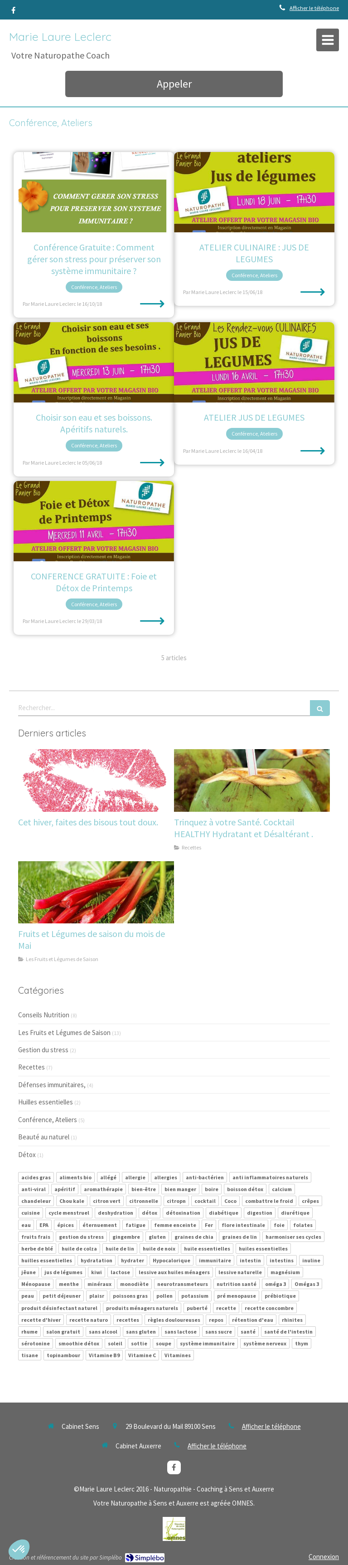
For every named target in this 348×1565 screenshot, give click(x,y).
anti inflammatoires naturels (270, 1177)
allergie (135, 1177)
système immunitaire (207, 1343)
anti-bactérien (205, 1177)
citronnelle (143, 1200)
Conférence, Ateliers (47, 1119)
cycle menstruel (68, 1212)
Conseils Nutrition (43, 1015)
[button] (19, 1549)
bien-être (143, 1189)
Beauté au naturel (43, 1137)
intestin (250, 1260)
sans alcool (103, 1331)
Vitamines (177, 1355)
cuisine (30, 1212)
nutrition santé (236, 1283)
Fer (209, 1225)
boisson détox (245, 1189)
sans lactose (180, 1331)
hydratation (96, 1260)
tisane (29, 1355)
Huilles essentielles (45, 1102)
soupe (163, 1343)
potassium (194, 1295)
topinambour (63, 1355)
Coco (230, 1200)
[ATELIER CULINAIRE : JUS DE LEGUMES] (254, 192)
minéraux (99, 1283)
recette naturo (88, 1319)
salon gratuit (63, 1331)
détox (149, 1212)
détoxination (183, 1212)
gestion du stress (81, 1236)
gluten (157, 1236)
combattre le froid (269, 1200)
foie (279, 1225)
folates (303, 1225)
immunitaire (215, 1260)
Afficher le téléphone (314, 7)
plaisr (96, 1295)
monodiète (134, 1283)
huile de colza (79, 1248)
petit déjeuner (62, 1295)
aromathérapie (103, 1189)
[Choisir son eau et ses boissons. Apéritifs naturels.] (94, 362)
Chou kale (71, 1200)
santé (248, 1331)
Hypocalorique (171, 1260)
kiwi (96, 1272)
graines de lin (239, 1236)
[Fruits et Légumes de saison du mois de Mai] (96, 892)
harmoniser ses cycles (293, 1236)
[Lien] (174, 1529)
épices (65, 1225)
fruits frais (35, 1236)
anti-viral (33, 1189)
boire (211, 1189)
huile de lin (120, 1248)
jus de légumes (63, 1272)
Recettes (31, 1067)
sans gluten (141, 1331)
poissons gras (130, 1295)
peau (27, 1295)
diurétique (295, 1212)
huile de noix (159, 1248)
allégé (108, 1177)
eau (26, 1225)
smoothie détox (78, 1343)
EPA (43, 1225)
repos (216, 1319)
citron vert (107, 1200)
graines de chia (193, 1236)
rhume (29, 1331)
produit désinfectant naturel (59, 1308)
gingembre (126, 1236)
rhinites (292, 1319)
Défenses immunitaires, (52, 1084)
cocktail (205, 1200)
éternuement (99, 1225)
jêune (28, 1272)
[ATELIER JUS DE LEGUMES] (254, 362)
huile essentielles (207, 1248)
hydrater (132, 1260)
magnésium (285, 1272)
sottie (139, 1343)
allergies (165, 1177)
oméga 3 (275, 1283)
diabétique (223, 1212)
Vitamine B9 (104, 1355)
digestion (259, 1212)
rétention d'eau (252, 1319)
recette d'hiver (41, 1319)
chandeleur (36, 1200)
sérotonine (35, 1343)
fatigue (135, 1225)
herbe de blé (37, 1248)
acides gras (36, 1177)
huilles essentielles (46, 1260)
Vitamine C (142, 1355)
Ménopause (35, 1283)
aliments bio (75, 1177)
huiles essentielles (263, 1248)
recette (226, 1308)
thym (301, 1343)
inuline (311, 1260)
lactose (120, 1272)
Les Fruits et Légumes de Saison (64, 1032)
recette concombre (269, 1308)
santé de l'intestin (288, 1331)
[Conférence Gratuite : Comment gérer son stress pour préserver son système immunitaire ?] (94, 192)
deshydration (115, 1212)
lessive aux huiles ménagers (174, 1272)
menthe (69, 1283)
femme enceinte (175, 1225)
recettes (127, 1319)
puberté (197, 1308)
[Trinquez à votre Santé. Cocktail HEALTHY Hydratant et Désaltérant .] (252, 780)
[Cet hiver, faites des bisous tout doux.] (96, 780)
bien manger (180, 1189)
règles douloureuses (174, 1319)
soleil (115, 1343)
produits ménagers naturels (142, 1308)
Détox (27, 1154)
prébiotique (280, 1295)
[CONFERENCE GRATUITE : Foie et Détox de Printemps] (94, 521)
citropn (176, 1200)
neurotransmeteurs (182, 1283)
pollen (164, 1295)
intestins (282, 1260)
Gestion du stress (43, 1049)
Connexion (324, 1556)
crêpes (310, 1200)
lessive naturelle (240, 1272)
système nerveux (264, 1343)
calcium (282, 1189)
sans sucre (218, 1331)
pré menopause (236, 1295)
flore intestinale (243, 1225)
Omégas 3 (307, 1283)
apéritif (64, 1189)
